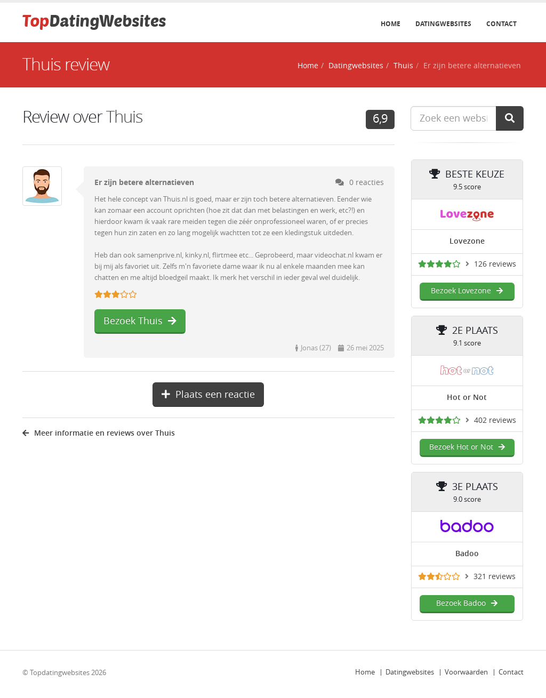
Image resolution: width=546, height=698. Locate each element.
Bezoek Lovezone (467, 290)
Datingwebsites (443, 24)
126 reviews (495, 264)
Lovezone (467, 241)
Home (390, 24)
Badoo (467, 553)
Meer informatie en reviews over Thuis (98, 433)
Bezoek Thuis (139, 321)
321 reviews (494, 576)
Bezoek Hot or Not (467, 447)
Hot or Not (467, 397)
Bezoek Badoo (466, 603)
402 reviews (495, 420)
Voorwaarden (466, 672)
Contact (501, 24)
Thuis (403, 65)
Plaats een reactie (208, 394)
